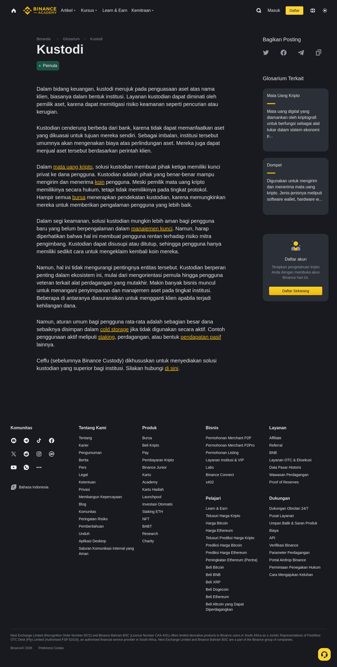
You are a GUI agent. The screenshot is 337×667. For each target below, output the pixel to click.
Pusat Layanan (281, 516)
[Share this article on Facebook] (283, 52)
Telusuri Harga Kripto (223, 516)
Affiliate (275, 438)
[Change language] (312, 10)
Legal (83, 475)
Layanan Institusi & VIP (225, 460)
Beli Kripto (150, 445)
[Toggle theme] (325, 10)
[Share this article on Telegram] (301, 52)
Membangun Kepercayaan (100, 497)
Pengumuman (90, 453)
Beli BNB (213, 575)
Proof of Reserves (284, 482)
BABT (147, 526)
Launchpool (151, 497)
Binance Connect (220, 475)
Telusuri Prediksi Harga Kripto (230, 538)
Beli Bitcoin (215, 567)
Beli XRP (213, 582)
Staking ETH (152, 511)
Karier (83, 445)
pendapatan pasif (201, 337)
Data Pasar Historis (285, 467)
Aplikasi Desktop (92, 541)
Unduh (84, 534)
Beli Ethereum (217, 597)
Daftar (295, 10)
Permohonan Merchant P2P (228, 438)
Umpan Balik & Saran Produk (293, 523)
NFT (145, 519)
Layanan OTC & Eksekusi (290, 460)
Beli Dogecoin (217, 589)
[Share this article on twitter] (266, 52)
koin (100, 182)
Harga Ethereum (219, 530)
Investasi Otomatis (157, 504)
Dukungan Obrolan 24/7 (289, 508)
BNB (273, 453)
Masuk (274, 10)
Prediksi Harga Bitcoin (224, 545)
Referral (276, 445)
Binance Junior (154, 467)
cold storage (114, 329)
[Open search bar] (257, 10)
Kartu (146, 475)
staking (106, 337)
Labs (210, 467)
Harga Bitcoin (217, 523)
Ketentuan (87, 482)
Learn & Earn (217, 508)
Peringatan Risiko (93, 519)
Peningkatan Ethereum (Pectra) (231, 560)
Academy (149, 482)
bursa (79, 197)
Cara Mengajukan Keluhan (291, 575)
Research (150, 534)
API (272, 538)
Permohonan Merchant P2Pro (230, 445)
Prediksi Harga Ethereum (226, 552)
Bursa (147, 438)
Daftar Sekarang (295, 291)
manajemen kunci (151, 228)
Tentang (85, 438)
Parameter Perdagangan (289, 552)
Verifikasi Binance (284, 545)
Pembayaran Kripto (158, 460)
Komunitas (87, 511)
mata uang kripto (72, 167)
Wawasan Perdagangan (289, 475)
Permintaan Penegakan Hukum (295, 567)
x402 (210, 482)
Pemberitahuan (91, 526)
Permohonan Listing (222, 453)
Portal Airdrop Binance (287, 560)
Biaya (274, 530)
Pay (145, 453)
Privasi (84, 489)
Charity (148, 541)
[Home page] (40, 10)
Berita (83, 460)
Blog (82, 504)
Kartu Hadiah (153, 489)
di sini (171, 368)
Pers (82, 467)
